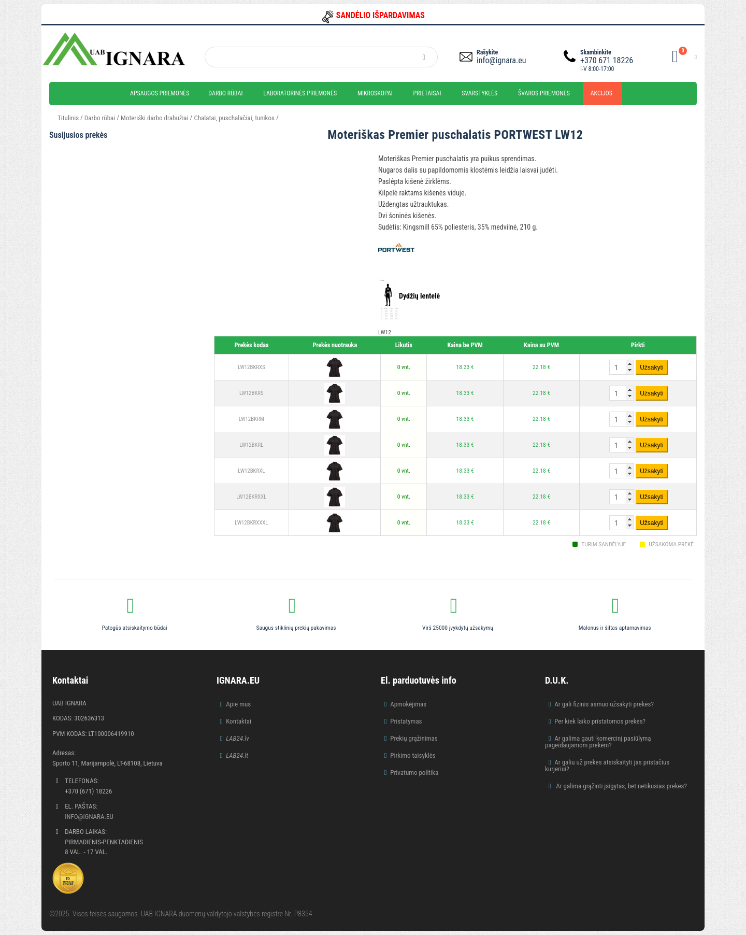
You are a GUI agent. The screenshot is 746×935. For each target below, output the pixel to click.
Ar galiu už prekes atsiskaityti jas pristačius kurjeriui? (607, 765)
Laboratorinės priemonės (300, 93)
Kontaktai (238, 721)
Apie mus (238, 704)
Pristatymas (406, 721)
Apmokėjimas (408, 704)
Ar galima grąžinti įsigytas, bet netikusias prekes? (620, 786)
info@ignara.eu (501, 60)
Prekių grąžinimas (414, 738)
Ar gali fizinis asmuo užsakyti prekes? (604, 704)
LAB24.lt (237, 755)
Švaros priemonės (544, 93)
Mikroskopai (375, 93)
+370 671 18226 (606, 60)
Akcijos (601, 93)
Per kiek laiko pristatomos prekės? (599, 721)
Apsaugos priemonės (160, 93)
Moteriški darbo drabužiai (155, 118)
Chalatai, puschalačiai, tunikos (234, 118)
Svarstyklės (479, 93)
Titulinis (68, 118)
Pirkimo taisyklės (413, 755)
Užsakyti (651, 367)
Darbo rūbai (225, 93)
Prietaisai (427, 93)
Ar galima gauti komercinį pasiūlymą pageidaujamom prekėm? (598, 741)
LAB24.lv (237, 738)
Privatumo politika (414, 772)
